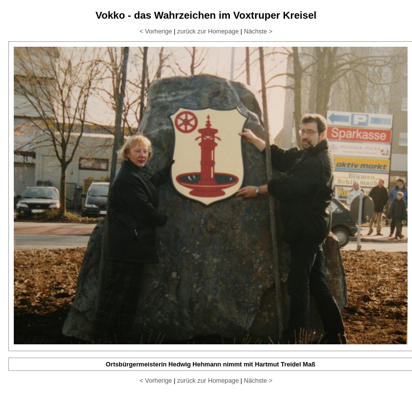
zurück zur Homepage (208, 31)
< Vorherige (156, 31)
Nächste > (258, 31)
